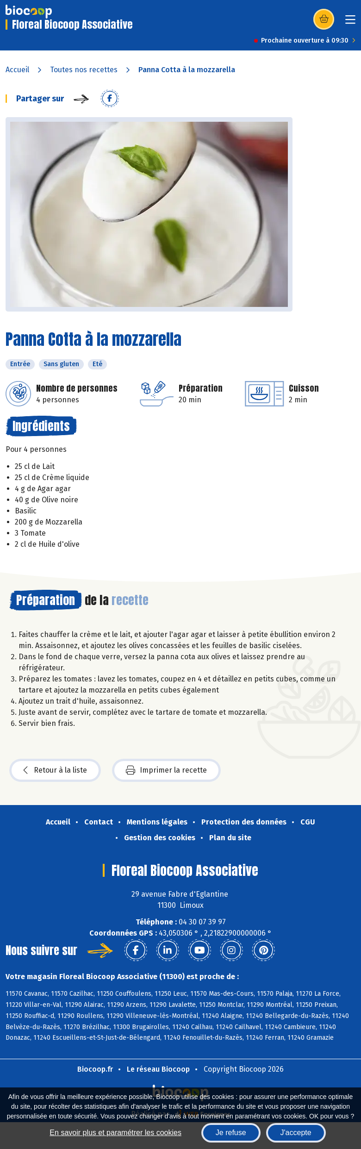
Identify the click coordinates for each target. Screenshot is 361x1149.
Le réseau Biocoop (158, 1069)
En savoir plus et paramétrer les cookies (115, 1133)
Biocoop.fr (95, 1069)
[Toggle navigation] (350, 22)
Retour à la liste (55, 770)
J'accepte (295, 1133)
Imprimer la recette (166, 770)
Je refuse (231, 1133)
